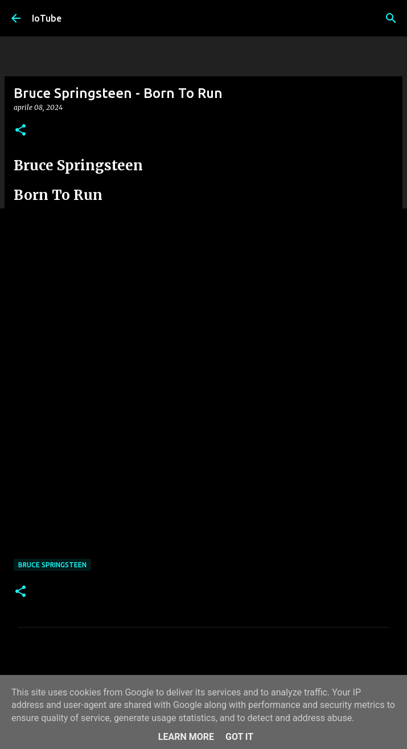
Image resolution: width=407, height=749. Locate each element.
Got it (239, 736)
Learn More (186, 736)
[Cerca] (391, 18)
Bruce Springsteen (52, 564)
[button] (20, 130)
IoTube (46, 18)
